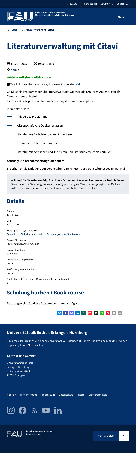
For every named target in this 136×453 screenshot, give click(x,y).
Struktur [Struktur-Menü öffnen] (107, 4)
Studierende (73, 234)
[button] (59, 313)
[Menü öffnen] (123, 17)
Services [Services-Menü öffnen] (90, 4)
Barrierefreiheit (98, 395)
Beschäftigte (13, 234)
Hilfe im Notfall (28, 395)
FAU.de (72, 4)
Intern (81, 395)
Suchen (123, 4)
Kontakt (11, 395)
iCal (77, 84)
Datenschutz (66, 395)
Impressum (48, 395)
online (15, 70)
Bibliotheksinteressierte (33, 234)
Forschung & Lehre (56, 234)
